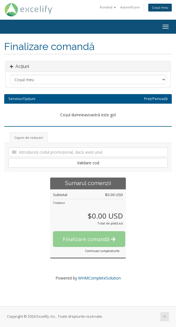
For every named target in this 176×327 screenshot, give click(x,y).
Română (108, 7)
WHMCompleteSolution (99, 278)
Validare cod (88, 162)
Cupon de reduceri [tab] (28, 137)
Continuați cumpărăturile (102, 251)
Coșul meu (160, 7)
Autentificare (130, 7)
